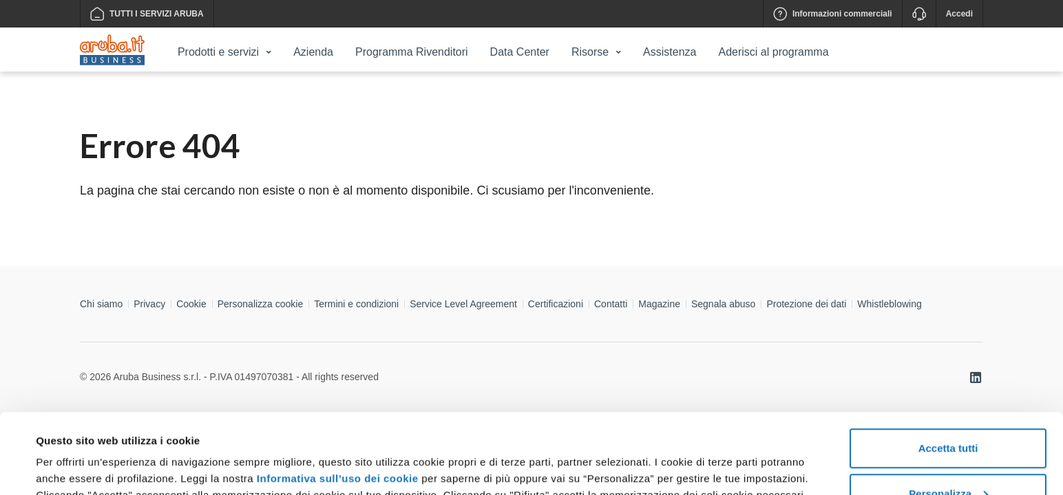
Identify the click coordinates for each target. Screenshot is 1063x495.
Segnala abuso (723, 303)
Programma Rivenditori (411, 52)
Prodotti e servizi (218, 52)
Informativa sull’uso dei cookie (338, 398)
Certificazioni (555, 303)
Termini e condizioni (356, 303)
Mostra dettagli (73, 453)
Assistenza (669, 52)
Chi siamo (101, 303)
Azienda (313, 52)
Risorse (590, 52)
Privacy (149, 303)
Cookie (191, 303)
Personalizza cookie (261, 303)
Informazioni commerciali (832, 14)
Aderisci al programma (773, 52)
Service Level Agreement (463, 303)
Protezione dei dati (806, 303)
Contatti (610, 303)
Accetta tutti (948, 368)
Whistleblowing (889, 303)
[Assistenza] (919, 14)
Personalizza (948, 413)
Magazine (659, 303)
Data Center (519, 52)
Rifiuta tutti (947, 458)
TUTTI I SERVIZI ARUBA (147, 14)
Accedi (959, 14)
